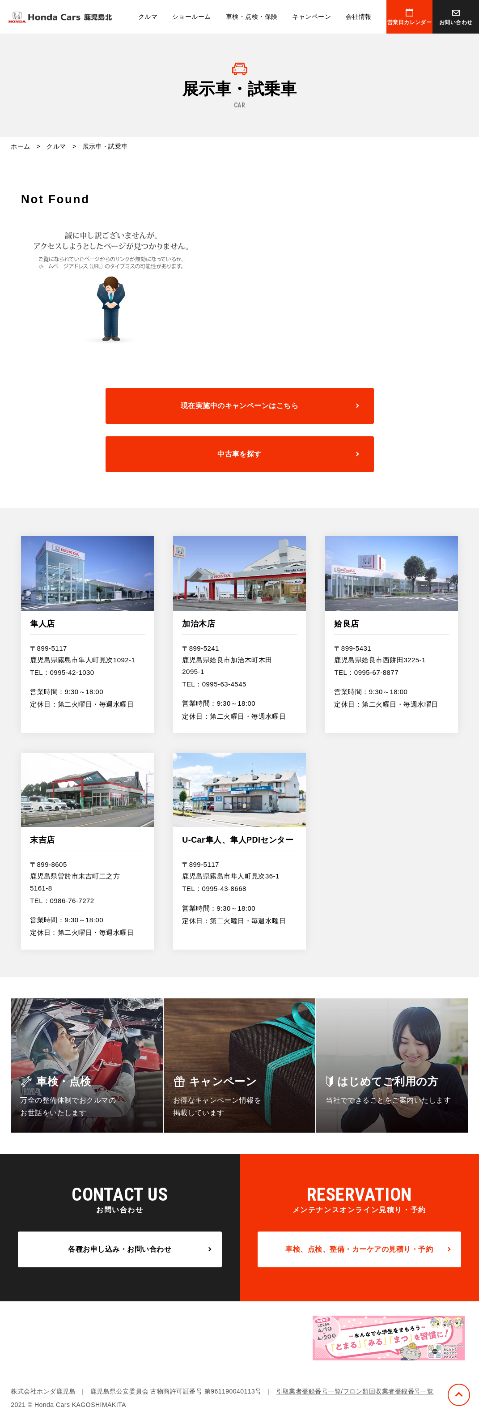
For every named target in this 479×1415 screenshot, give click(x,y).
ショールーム (191, 16)
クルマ (147, 16)
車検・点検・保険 (252, 16)
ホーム (20, 146)
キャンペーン (311, 16)
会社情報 (359, 16)
